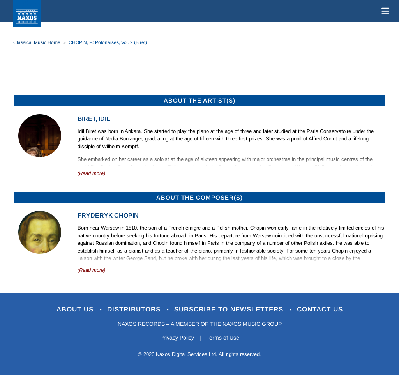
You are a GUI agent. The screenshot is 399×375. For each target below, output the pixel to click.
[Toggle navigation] (384, 11)
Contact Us (320, 309)
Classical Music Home (36, 42)
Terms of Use (223, 337)
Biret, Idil (94, 118)
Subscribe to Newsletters (230, 309)
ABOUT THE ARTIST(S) (199, 100)
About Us (76, 309)
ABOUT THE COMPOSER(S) (199, 197)
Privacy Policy (177, 337)
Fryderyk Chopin (108, 215)
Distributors (135, 309)
